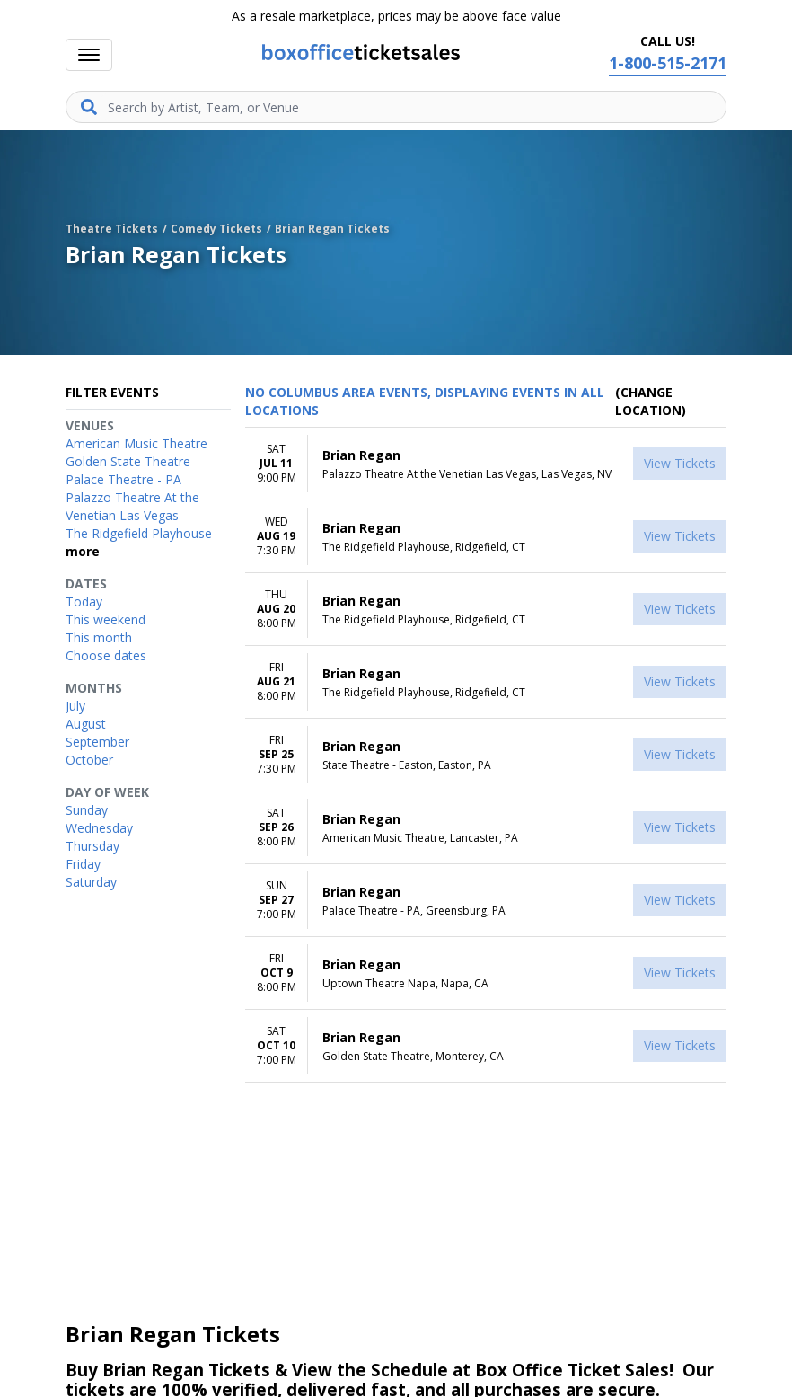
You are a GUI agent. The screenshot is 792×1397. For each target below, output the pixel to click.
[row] (485, 464)
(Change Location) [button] (650, 401)
